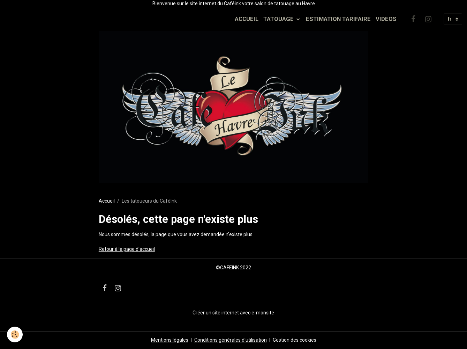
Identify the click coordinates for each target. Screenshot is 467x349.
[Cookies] (15, 334)
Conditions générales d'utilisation (230, 340)
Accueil (107, 201)
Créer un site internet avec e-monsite (233, 312)
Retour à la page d (118, 249)
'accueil (146, 249)
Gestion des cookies (294, 340)
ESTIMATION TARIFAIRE (338, 18)
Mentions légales (169, 340)
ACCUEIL (246, 18)
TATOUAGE (279, 18)
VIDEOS (386, 18)
